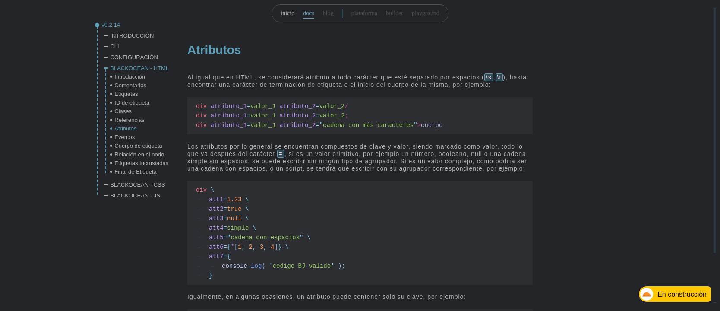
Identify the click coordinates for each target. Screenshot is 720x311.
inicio (287, 13)
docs (308, 13)
